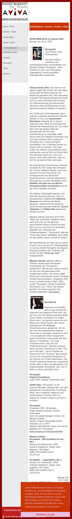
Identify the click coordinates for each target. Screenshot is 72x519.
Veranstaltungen (10, 48)
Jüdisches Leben (10, 52)
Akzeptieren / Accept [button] (45, 514)
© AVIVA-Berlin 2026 (13, 510)
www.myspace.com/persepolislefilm (46, 431)
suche (8, 517)
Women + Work (9, 32)
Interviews (7, 63)
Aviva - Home (8, 26)
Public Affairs (8, 37)
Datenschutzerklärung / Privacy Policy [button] (42, 507)
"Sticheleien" (54, 292)
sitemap (14, 517)
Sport (5, 68)
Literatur (6, 58)
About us (7, 74)
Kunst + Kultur (9, 42)
